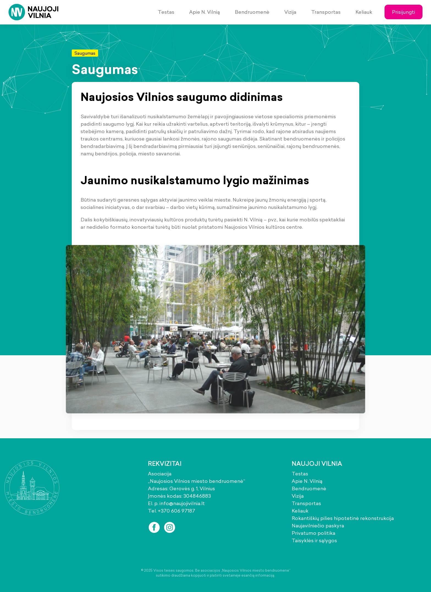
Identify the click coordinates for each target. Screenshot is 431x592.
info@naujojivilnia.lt (182, 503)
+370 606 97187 (176, 510)
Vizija (290, 12)
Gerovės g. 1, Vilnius (192, 488)
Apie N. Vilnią (204, 12)
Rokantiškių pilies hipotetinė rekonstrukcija (343, 518)
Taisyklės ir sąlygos (314, 540)
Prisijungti (403, 12)
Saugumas (84, 53)
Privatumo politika (313, 533)
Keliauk (363, 12)
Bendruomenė (252, 12)
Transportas (326, 12)
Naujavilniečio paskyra (318, 525)
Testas (166, 12)
